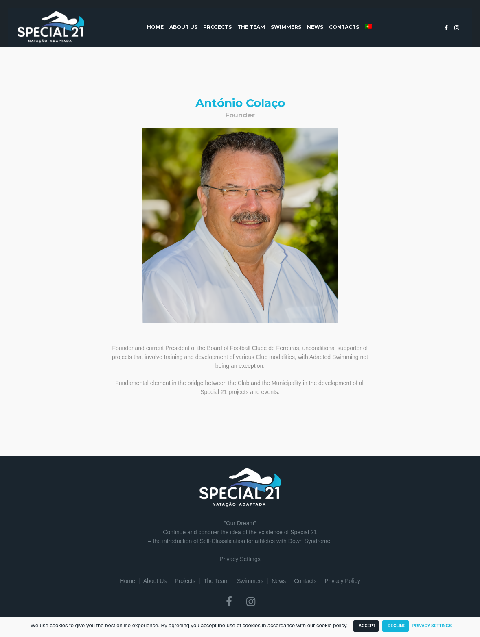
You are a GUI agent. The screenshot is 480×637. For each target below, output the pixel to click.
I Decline (395, 626)
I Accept (366, 626)
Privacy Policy (342, 581)
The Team (216, 581)
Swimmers (250, 581)
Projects (185, 581)
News (279, 581)
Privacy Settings (239, 559)
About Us (155, 581)
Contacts (305, 581)
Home (127, 581)
